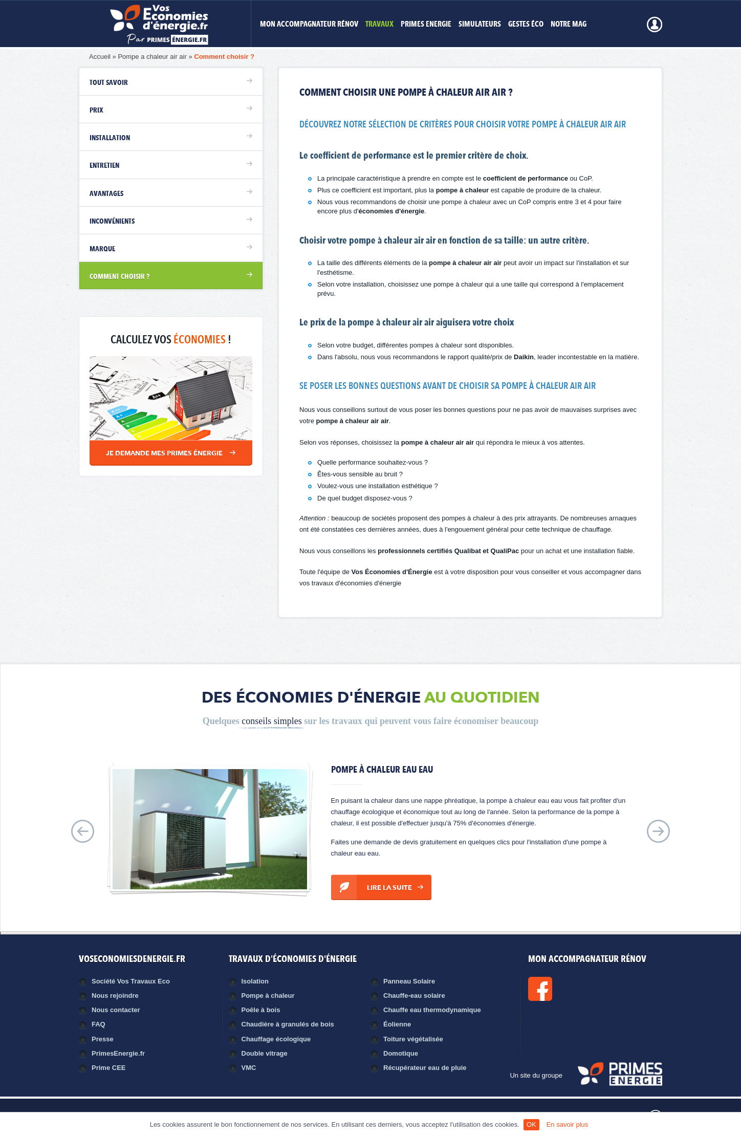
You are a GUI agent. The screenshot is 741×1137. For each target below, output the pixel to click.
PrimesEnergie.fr (118, 1053)
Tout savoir (109, 82)
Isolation (255, 981)
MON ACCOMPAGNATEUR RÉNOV (309, 25)
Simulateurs (480, 25)
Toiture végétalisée (413, 1039)
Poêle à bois (261, 1010)
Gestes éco (525, 25)
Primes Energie (426, 25)
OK (531, 1124)
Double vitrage (265, 1053)
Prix (96, 110)
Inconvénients (112, 221)
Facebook (574, 989)
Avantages (106, 194)
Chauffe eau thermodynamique (432, 1010)
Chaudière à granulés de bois (288, 1024)
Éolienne (397, 1024)
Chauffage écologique (276, 1039)
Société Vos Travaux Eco (131, 981)
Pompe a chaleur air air (152, 56)
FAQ (98, 1024)
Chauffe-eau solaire (414, 995)
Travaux (379, 25)
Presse (103, 1039)
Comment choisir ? (224, 56)
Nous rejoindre (115, 995)
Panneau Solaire (409, 981)
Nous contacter (116, 1010)
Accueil (100, 56)
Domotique (400, 1053)
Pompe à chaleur (268, 995)
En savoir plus (568, 1124)
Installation (110, 138)
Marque (102, 249)
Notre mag (568, 25)
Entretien (104, 165)
